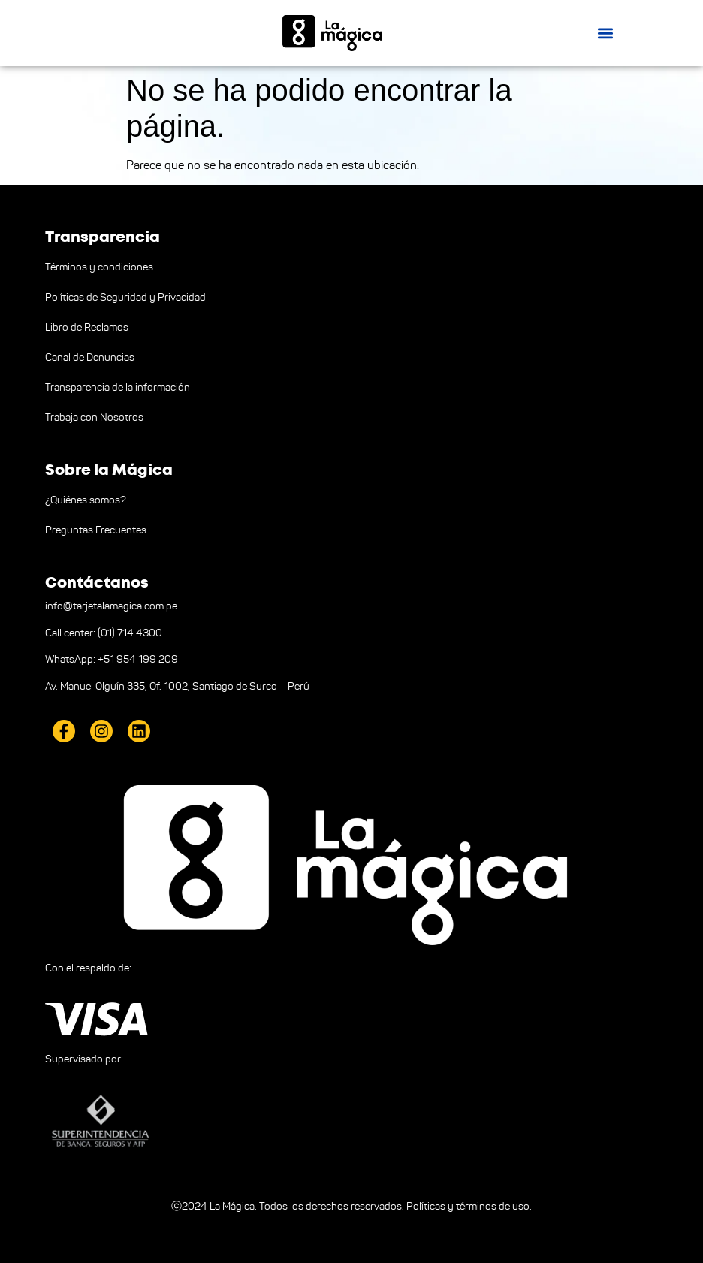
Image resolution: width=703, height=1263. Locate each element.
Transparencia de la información (117, 387)
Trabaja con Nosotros (94, 417)
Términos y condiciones (99, 267)
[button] (605, 32)
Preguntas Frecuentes (95, 530)
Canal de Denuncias (89, 357)
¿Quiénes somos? (85, 500)
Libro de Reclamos (86, 327)
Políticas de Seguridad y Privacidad (125, 297)
